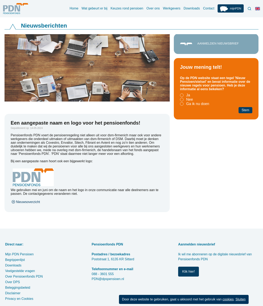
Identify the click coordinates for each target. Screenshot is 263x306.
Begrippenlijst (15, 260)
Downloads (192, 8)
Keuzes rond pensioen (127, 8)
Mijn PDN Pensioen (19, 254)
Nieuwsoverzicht (28, 202)
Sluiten (240, 299)
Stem (245, 110)
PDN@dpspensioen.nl (108, 279)
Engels (258, 10)
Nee (189, 99)
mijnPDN (235, 8)
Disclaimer (13, 293)
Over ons (153, 8)
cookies (228, 299)
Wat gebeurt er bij (94, 8)
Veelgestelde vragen (20, 271)
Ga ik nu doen (197, 104)
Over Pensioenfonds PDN (24, 276)
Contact (208, 8)
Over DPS (12, 282)
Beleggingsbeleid (17, 287)
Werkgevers (171, 8)
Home (74, 8)
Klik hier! (188, 271)
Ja (188, 95)
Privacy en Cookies (19, 298)
